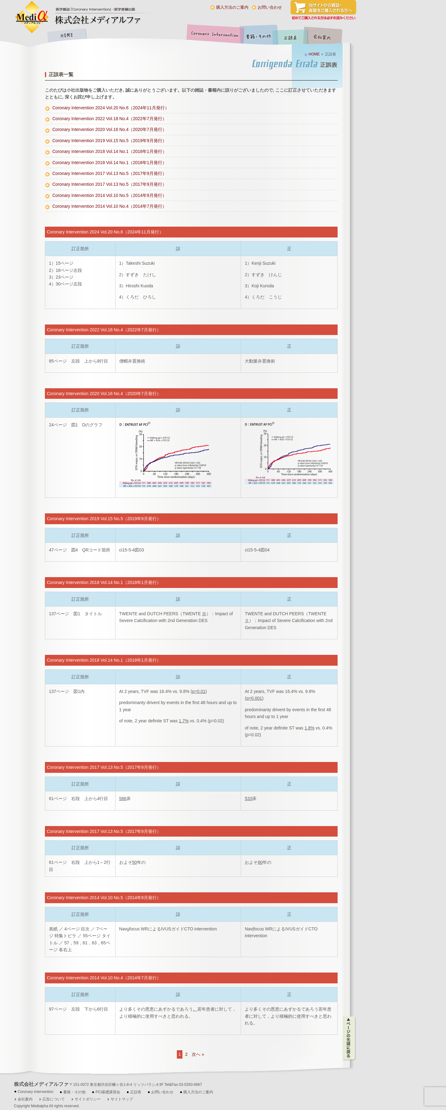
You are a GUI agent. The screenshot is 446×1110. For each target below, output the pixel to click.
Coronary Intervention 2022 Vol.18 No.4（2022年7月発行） (109, 118)
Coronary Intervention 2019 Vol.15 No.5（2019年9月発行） (109, 140)
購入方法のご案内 (232, 7)
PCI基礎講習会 (107, 1092)
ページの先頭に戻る (349, 1038)
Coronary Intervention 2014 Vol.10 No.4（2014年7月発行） (109, 206)
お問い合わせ (270, 7)
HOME (66, 36)
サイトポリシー (88, 1099)
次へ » (198, 1054)
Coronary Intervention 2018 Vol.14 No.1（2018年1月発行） (109, 151)
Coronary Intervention (214, 36)
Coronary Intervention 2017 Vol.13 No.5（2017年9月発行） (109, 173)
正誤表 (291, 36)
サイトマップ (122, 1099)
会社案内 (327, 36)
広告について (53, 1099)
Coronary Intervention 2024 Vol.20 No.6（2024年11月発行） (110, 107)
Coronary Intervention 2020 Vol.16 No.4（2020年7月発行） (109, 129)
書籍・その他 (259, 36)
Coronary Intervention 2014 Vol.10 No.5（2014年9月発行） (109, 195)
